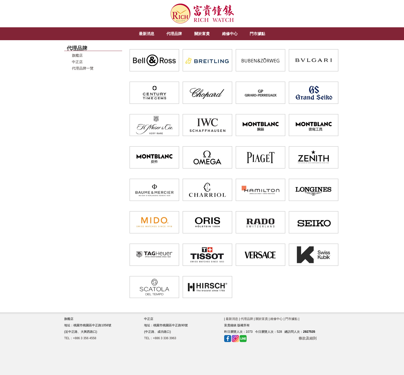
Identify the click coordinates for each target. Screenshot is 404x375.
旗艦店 (77, 55)
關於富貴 (262, 319)
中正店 (77, 62)
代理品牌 (247, 319)
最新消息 (232, 319)
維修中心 (276, 319)
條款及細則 (308, 338)
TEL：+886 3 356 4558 (80, 338)
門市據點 (291, 319)
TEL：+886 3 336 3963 (160, 338)
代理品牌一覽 (83, 68)
